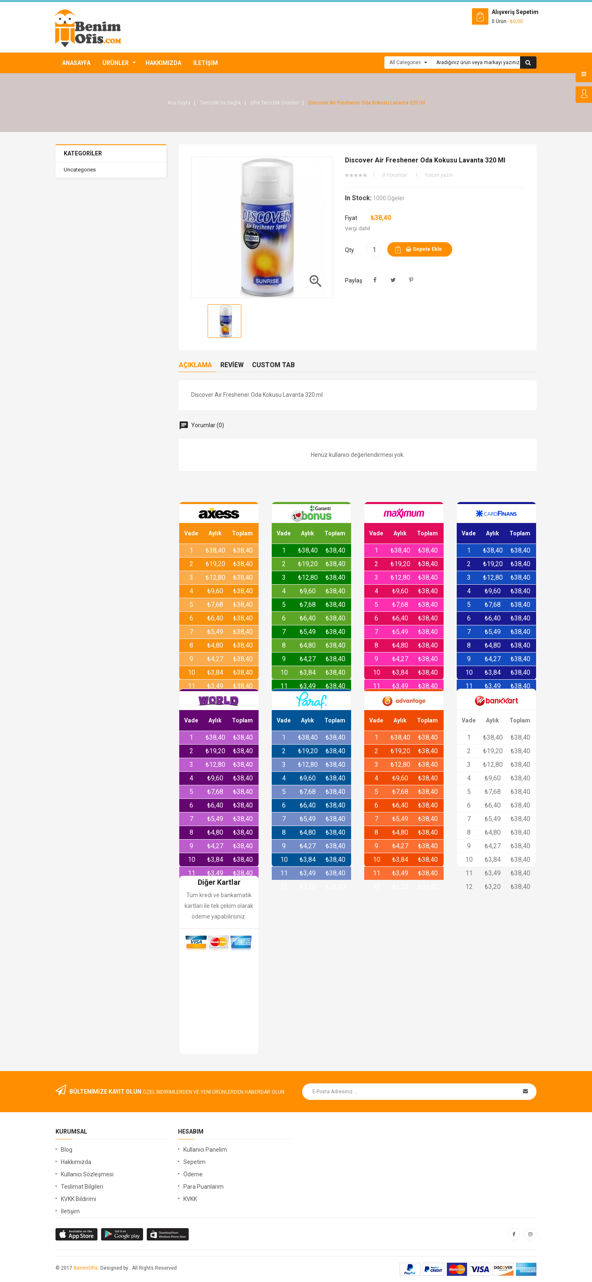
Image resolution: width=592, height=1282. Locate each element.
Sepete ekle (424, 249)
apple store (122, 1234)
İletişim (205, 63)
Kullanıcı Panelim (205, 1149)
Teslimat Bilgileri (82, 1186)
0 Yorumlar (394, 175)
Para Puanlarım (203, 1186)
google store (77, 1234)
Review (232, 365)
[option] (224, 321)
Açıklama (195, 365)
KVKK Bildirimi (78, 1199)
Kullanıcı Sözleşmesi (87, 1174)
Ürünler (115, 63)
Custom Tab (273, 365)
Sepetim (194, 1162)
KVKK (190, 1199)
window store (168, 1234)
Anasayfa (76, 63)
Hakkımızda (163, 63)
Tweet (393, 280)
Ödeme (193, 1174)
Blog (66, 1149)
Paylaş (375, 280)
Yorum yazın (439, 175)
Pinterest (411, 280)
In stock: (358, 198)
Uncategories (80, 170)
